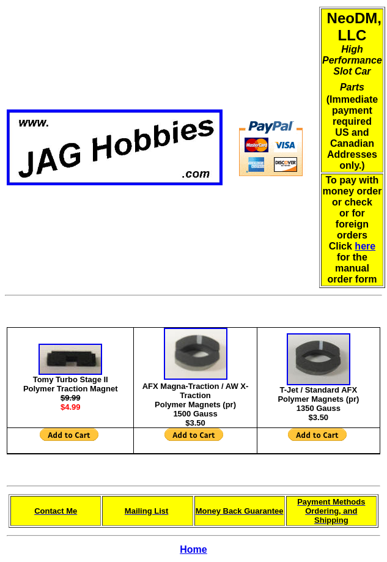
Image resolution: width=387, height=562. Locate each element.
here (365, 246)
